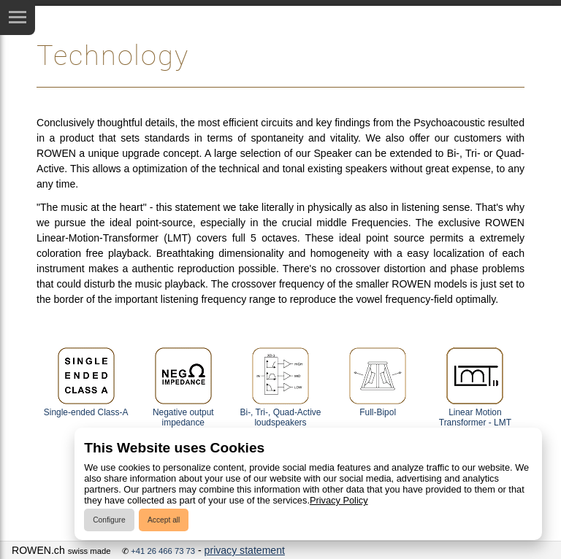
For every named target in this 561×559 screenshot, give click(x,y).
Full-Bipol (377, 382)
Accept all (164, 520)
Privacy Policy (339, 500)
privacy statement (245, 550)
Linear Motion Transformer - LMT (475, 387)
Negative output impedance (183, 387)
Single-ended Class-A (86, 382)
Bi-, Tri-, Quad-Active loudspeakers (280, 387)
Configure (109, 520)
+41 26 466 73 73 (163, 551)
